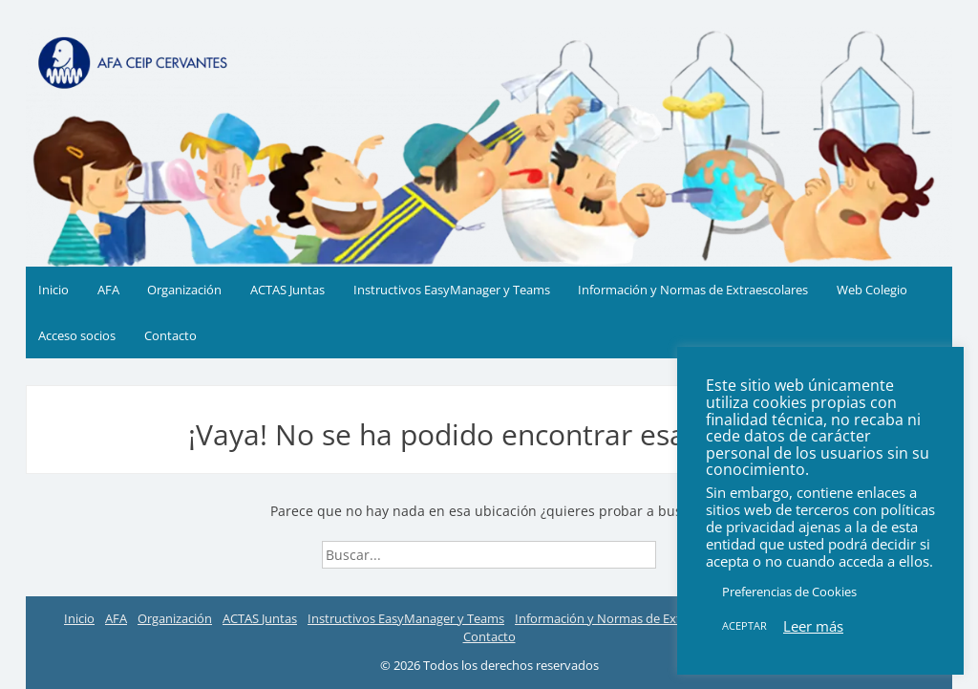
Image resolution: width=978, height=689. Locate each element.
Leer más (813, 626)
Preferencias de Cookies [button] (789, 591)
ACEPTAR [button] (744, 625)
